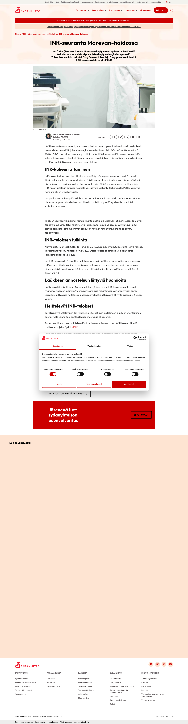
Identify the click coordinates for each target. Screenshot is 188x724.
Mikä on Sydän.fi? (150, 673)
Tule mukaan (114, 10)
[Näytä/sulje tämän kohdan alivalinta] (88, 10)
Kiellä (59, 384)
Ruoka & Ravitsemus (23, 686)
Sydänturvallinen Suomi (70, 2)
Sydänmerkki (100, 2)
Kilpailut (144, 682)
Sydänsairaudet (21, 678)
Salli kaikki (129, 384)
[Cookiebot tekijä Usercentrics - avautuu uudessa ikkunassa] (135, 338)
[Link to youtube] (170, 664)
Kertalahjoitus (83, 678)
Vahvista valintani (94, 384)
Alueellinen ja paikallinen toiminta (123, 686)
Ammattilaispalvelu (127, 2)
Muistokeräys (83, 698)
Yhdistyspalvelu (142, 2)
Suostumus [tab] (58, 346)
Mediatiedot (146, 686)
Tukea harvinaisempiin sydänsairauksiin (119, 691)
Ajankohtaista (115, 678)
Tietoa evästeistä (148, 700)
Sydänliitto (49, 2)
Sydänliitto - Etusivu (34, 10)
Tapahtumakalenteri (118, 700)
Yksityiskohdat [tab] (94, 346)
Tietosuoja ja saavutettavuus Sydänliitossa (152, 695)
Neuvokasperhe (87, 2)
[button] (171, 11)
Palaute (144, 690)
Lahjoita (159, 10)
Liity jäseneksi (115, 682)
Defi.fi (112, 704)
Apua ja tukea (98, 10)
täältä (75, 327)
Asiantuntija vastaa (149, 678)
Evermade (169, 716)
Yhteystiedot (145, 10)
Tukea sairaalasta (54, 686)
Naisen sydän (156, 2)
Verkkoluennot (21, 694)
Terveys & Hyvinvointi (23, 690)
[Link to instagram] (164, 664)
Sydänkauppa (112, 2)
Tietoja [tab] (130, 346)
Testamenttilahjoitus (86, 690)
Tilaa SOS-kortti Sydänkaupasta (66, 393)
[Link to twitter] (157, 664)
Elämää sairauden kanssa (34, 34)
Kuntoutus (51, 678)
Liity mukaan (141, 415)
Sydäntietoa (81, 10)
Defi (57, 2)
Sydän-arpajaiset (85, 686)
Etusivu (18, 34)
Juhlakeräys (83, 694)
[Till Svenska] (170, 2)
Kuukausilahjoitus (85, 682)
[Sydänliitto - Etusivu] (27, 665)
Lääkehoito (52, 34)
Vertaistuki (51, 682)
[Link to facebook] (150, 664)
